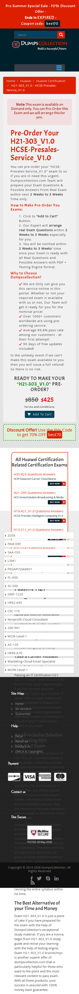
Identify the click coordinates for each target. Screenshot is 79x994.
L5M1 (10, 560)
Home (10, 81)
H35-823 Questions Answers (34, 474)
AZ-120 (11, 644)
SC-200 (11, 586)
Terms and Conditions (39, 407)
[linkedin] (56, 878)
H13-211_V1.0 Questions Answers (38, 529)
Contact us (22, 746)
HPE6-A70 (13, 653)
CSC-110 (12, 611)
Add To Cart (40, 414)
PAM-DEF (13, 544)
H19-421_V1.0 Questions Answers (38, 511)
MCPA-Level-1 (16, 670)
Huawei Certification (51, 81)
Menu (39, 68)
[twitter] (39, 878)
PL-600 (11, 577)
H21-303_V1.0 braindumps (43, 953)
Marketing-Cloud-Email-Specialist (30, 661)
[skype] (48, 878)
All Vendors (23, 709)
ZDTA (10, 535)
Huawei (25, 81)
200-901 (12, 628)
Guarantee (22, 714)
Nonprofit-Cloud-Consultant (26, 619)
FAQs (19, 736)
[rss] (33, 883)
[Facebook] (32, 878)
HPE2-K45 (13, 602)
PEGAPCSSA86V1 (18, 569)
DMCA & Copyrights (29, 751)
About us (21, 741)
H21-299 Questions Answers (34, 492)
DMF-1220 (14, 594)
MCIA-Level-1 (16, 636)
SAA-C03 (12, 552)
